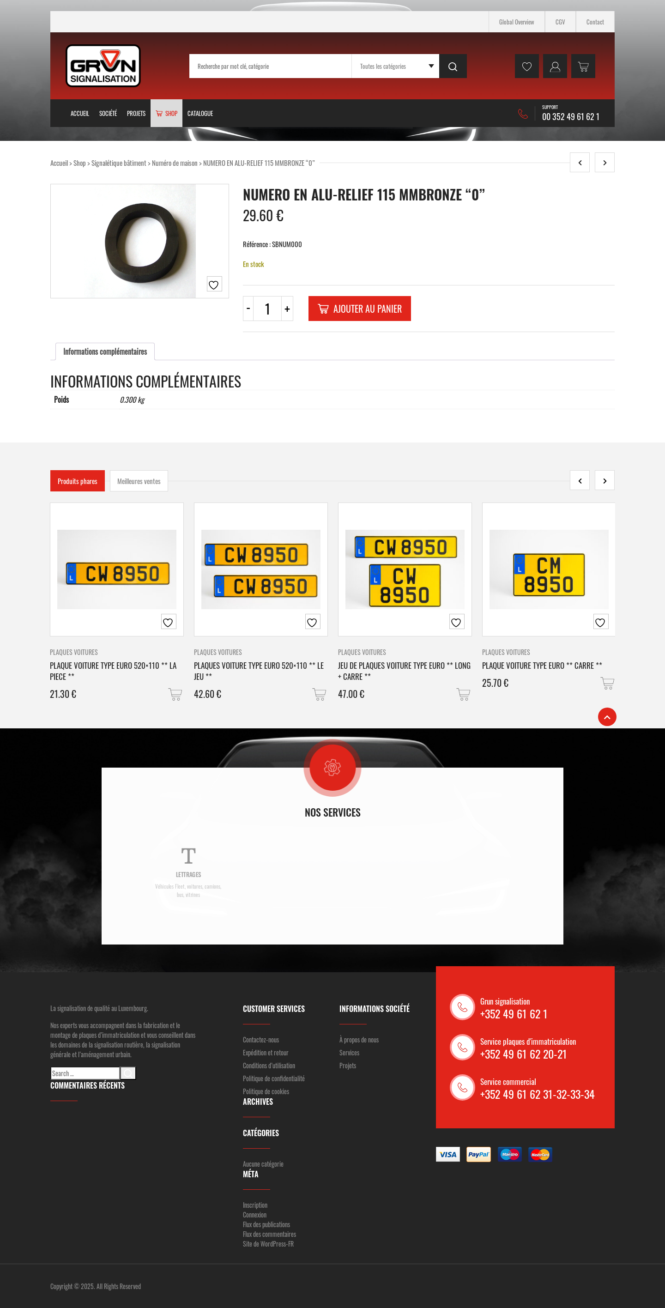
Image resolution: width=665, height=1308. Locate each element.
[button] (176, 694)
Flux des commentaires (269, 1234)
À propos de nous (359, 1039)
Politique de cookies (266, 1091)
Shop (79, 162)
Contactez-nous (261, 1039)
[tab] (105, 351)
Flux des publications (266, 1224)
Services (349, 1052)
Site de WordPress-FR (268, 1243)
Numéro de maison (175, 162)
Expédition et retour (266, 1052)
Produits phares (77, 481)
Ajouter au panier (360, 308)
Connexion (254, 1214)
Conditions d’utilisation (269, 1065)
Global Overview (516, 21)
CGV (560, 21)
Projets (136, 113)
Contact (595, 21)
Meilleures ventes (139, 481)
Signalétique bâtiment (118, 162)
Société (108, 113)
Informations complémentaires (105, 351)
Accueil (80, 113)
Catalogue (200, 113)
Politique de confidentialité (274, 1078)
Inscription (255, 1205)
